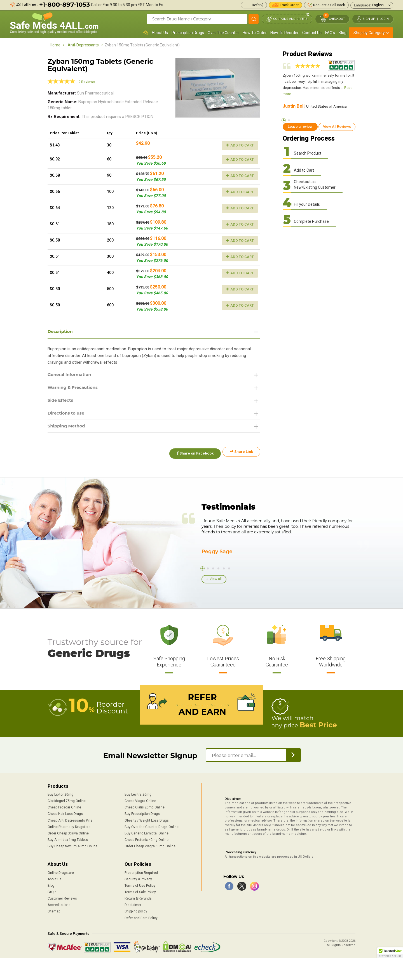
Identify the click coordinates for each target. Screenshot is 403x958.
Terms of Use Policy (140, 884)
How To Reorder (284, 32)
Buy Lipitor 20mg (60, 793)
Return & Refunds (138, 897)
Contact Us (312, 32)
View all (216, 579)
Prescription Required (141, 871)
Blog (342, 32)
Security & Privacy (138, 877)
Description (61, 331)
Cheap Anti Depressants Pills (70, 819)
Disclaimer (133, 903)
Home (55, 45)
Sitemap (54, 910)
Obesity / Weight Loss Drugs (147, 819)
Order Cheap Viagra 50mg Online (150, 844)
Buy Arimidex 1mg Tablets (68, 838)
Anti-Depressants (83, 45)
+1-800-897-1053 (64, 4)
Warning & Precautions (75, 388)
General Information (71, 375)
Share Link (241, 455)
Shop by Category (369, 32)
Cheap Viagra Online (140, 799)
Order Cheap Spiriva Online (68, 832)
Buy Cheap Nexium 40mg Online (72, 844)
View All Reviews (337, 126)
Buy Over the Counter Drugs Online (152, 825)
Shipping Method (68, 428)
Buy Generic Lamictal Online (146, 832)
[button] (390, 952)
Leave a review (300, 126)
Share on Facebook (192, 455)
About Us (160, 32)
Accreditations (59, 903)
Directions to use (67, 415)
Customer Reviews (62, 897)
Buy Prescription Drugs (142, 812)
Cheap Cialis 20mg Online (145, 806)
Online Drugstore (61, 871)
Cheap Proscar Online (64, 806)
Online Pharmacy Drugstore (69, 825)
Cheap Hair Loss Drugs (65, 812)
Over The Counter (223, 32)
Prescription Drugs (188, 32)
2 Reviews (86, 82)
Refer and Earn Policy (141, 916)
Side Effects (61, 402)
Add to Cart (240, 145)
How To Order (255, 32)
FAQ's (330, 32)
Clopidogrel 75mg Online (67, 799)
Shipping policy (136, 910)
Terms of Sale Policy (140, 890)
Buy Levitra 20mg (138, 793)
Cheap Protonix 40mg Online (146, 838)
